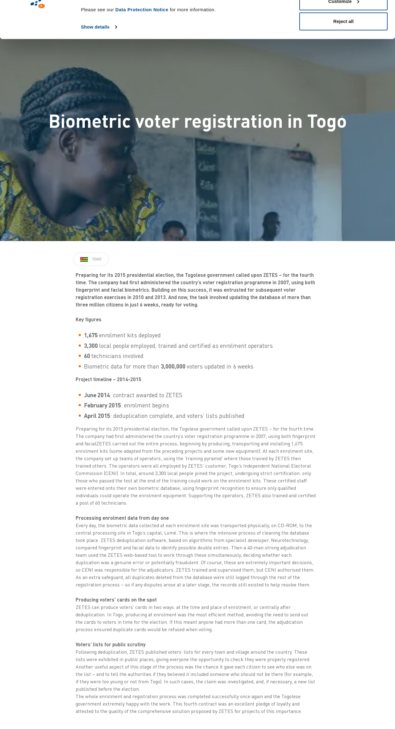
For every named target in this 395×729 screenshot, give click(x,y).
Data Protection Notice (141, 45)
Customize (343, 36)
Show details (95, 62)
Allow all (343, 16)
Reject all (343, 56)
